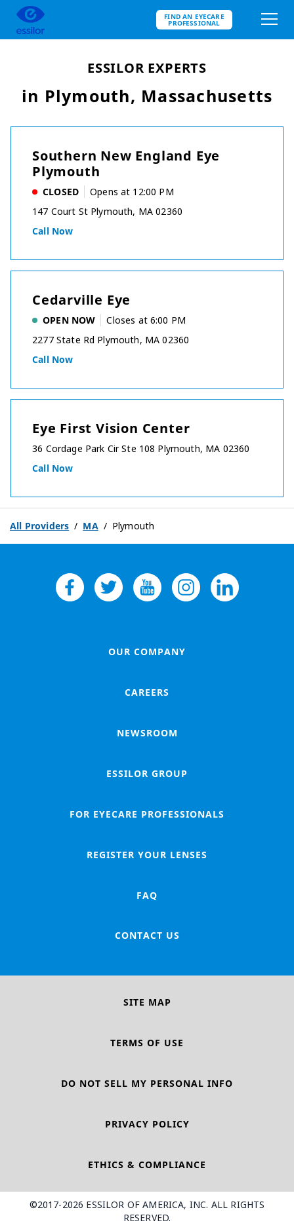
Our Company (147, 651)
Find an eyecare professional (194, 20)
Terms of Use (147, 1042)
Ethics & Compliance (147, 1164)
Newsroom (147, 733)
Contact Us (147, 935)
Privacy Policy (147, 1124)
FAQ (147, 895)
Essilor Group (147, 773)
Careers (147, 692)
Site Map (147, 1002)
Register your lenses (147, 854)
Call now (52, 231)
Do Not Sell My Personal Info (147, 1083)
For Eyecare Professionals (147, 814)
